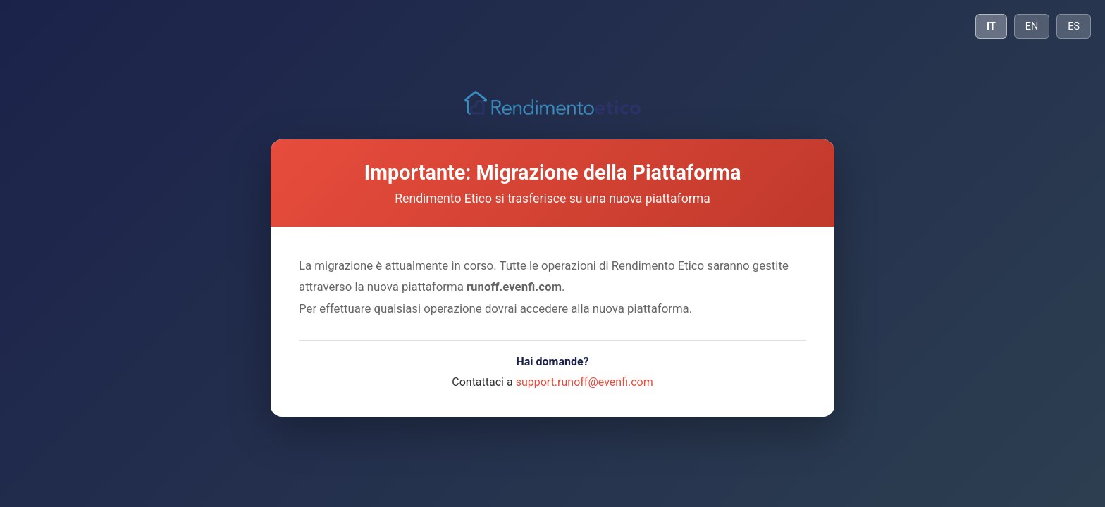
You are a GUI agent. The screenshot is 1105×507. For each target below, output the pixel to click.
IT (991, 26)
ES (1074, 26)
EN (1031, 26)
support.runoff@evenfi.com (584, 382)
